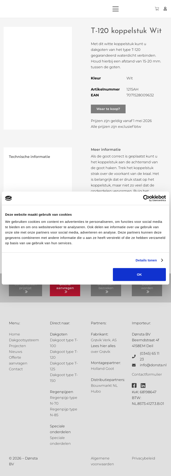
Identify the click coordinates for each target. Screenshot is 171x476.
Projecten (17, 346)
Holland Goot (102, 368)
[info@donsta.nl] (136, 365)
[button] (123, 9)
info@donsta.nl (153, 365)
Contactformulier (147, 374)
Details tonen (146, 260)
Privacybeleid (143, 458)
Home (14, 334)
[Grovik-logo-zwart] (49, 8)
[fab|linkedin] (143, 385)
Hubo (96, 391)
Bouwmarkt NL (104, 385)
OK (139, 274)
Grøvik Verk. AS (104, 340)
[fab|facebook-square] (134, 385)
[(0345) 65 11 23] (136, 356)
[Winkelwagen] (157, 9)
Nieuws (15, 352)
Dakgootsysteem (24, 340)
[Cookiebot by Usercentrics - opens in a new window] (146, 198)
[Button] (165, 9)
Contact (16, 369)
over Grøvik (100, 352)
